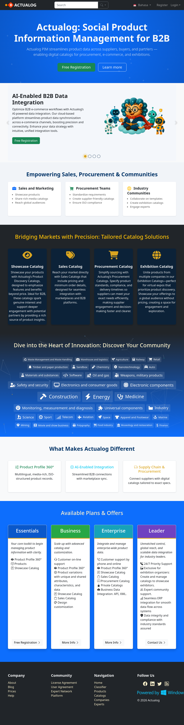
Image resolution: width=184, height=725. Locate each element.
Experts (99, 704)
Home (98, 683)
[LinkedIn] (152, 684)
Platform (57, 696)
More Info (70, 642)
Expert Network (61, 691)
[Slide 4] (98, 156)
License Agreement (64, 683)
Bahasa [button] (141, 5)
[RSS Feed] (167, 684)
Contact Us (157, 642)
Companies (101, 700)
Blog (11, 687)
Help (11, 696)
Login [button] (174, 5)
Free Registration (76, 67)
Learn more (112, 67)
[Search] (103, 5)
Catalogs (100, 696)
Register (162, 5)
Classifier (100, 687)
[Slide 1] (85, 156)
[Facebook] (145, 684)
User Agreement (62, 687)
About (12, 683)
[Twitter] (159, 684)
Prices (12, 691)
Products (100, 691)
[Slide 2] (89, 156)
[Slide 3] (94, 156)
